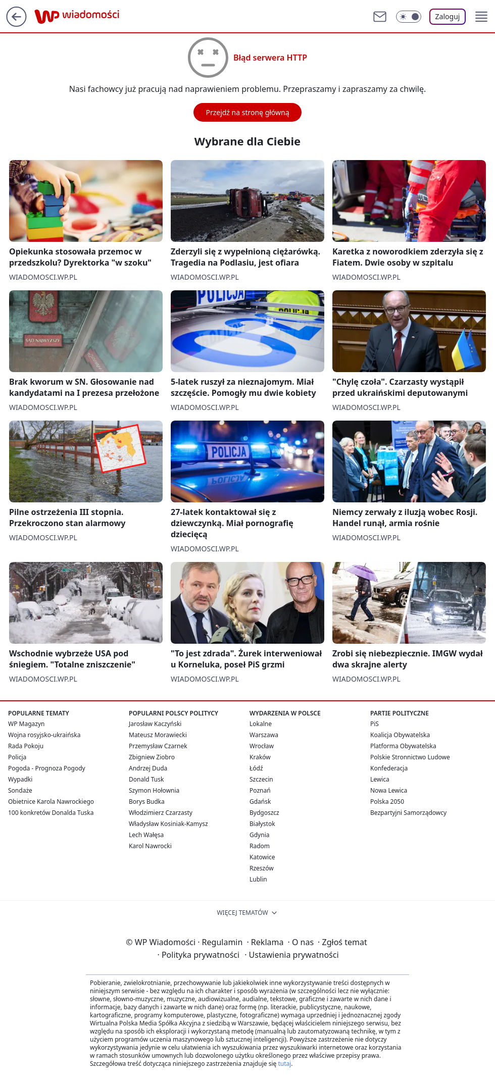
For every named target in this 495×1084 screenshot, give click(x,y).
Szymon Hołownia (154, 790)
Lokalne (261, 723)
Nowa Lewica (388, 790)
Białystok (262, 823)
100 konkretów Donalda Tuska (50, 812)
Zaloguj (447, 16)
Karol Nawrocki (150, 846)
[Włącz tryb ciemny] (408, 17)
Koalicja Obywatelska (400, 735)
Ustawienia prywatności (291, 954)
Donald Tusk (146, 779)
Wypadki (20, 779)
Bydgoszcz (264, 812)
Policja (17, 757)
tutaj (284, 1063)
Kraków (260, 757)
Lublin (258, 879)
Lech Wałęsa (146, 835)
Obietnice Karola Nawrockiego (51, 801)
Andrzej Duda (148, 768)
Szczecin (261, 779)
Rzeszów (262, 868)
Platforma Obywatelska (403, 746)
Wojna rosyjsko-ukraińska (44, 735)
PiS (374, 723)
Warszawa (264, 735)
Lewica (379, 779)
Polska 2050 (387, 801)
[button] (481, 17)
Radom (260, 846)
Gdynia (259, 835)
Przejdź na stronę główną (247, 112)
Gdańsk (260, 801)
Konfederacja (389, 768)
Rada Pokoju (25, 746)
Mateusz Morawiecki (158, 735)
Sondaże (20, 790)
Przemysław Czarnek (158, 746)
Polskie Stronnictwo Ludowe (410, 757)
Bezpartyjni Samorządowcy (408, 812)
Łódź (256, 768)
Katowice (262, 857)
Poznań (260, 790)
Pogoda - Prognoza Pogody (46, 768)
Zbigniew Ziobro (152, 757)
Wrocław (262, 746)
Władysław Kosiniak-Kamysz (168, 823)
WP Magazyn (26, 723)
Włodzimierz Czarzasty (160, 812)
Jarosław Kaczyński (155, 723)
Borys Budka (147, 801)
